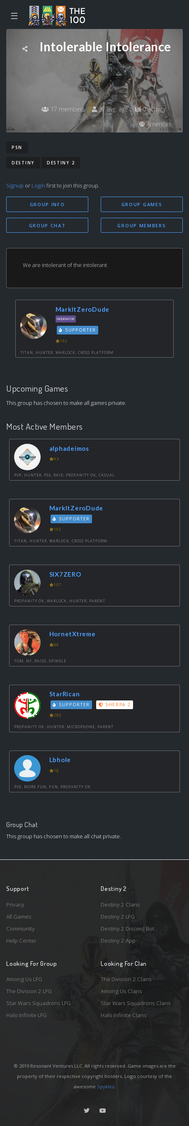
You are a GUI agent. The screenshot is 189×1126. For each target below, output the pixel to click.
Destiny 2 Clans (120, 904)
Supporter (77, 330)
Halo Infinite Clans (124, 1015)
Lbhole (60, 759)
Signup (15, 185)
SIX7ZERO (65, 574)
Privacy (15, 904)
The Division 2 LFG (29, 991)
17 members (63, 109)
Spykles (105, 1086)
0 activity (150, 109)
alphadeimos (69, 448)
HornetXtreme (72, 634)
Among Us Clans (121, 991)
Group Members (141, 225)
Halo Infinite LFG (26, 1015)
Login (38, 185)
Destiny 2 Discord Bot (127, 928)
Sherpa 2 (115, 704)
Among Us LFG (24, 979)
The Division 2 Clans (126, 979)
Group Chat (47, 225)
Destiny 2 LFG (118, 916)
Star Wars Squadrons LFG (38, 1003)
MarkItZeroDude (83, 309)
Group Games (141, 204)
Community (20, 928)
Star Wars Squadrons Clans (136, 1003)
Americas (155, 124)
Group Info (47, 204)
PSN (17, 147)
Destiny (23, 163)
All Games (19, 916)
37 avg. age (110, 109)
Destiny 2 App (118, 940)
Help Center (21, 940)
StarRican (64, 694)
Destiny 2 (61, 163)
